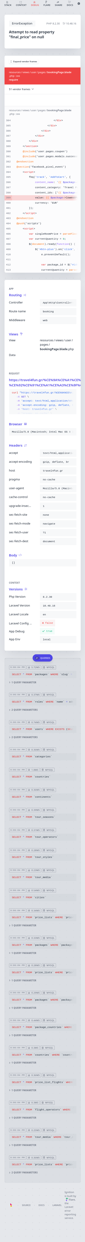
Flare (70, 1199)
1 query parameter (22, 682)
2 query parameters (23, 709)
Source (26, 1205)
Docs (41, 1205)
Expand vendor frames (23, 61)
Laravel (57, 1205)
